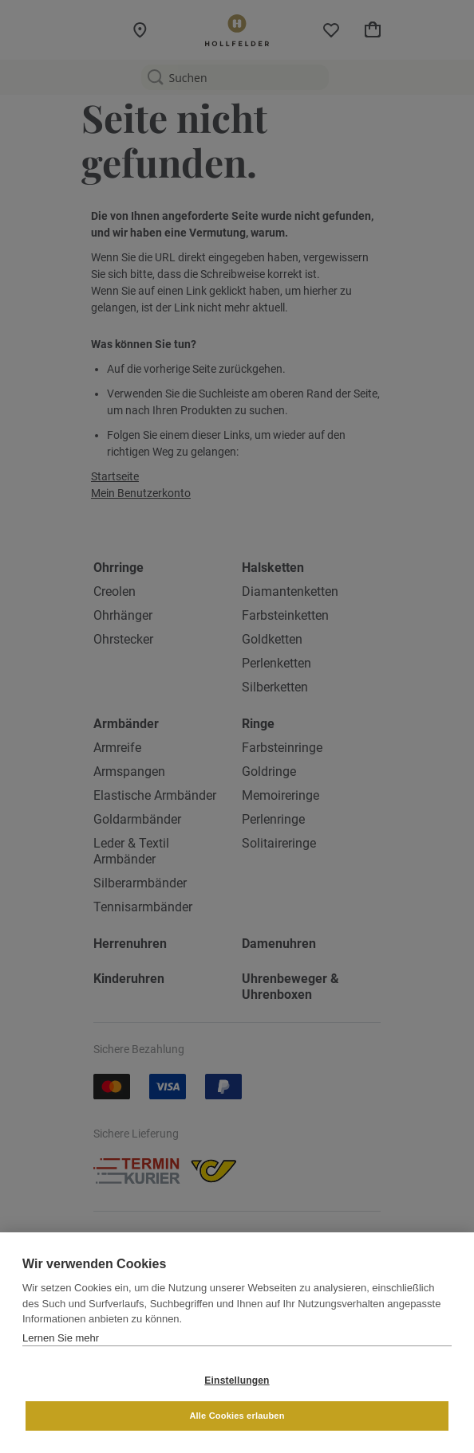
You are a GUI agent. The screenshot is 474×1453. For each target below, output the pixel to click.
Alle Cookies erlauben (236, 1415)
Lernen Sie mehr (60, 1338)
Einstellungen (236, 1380)
